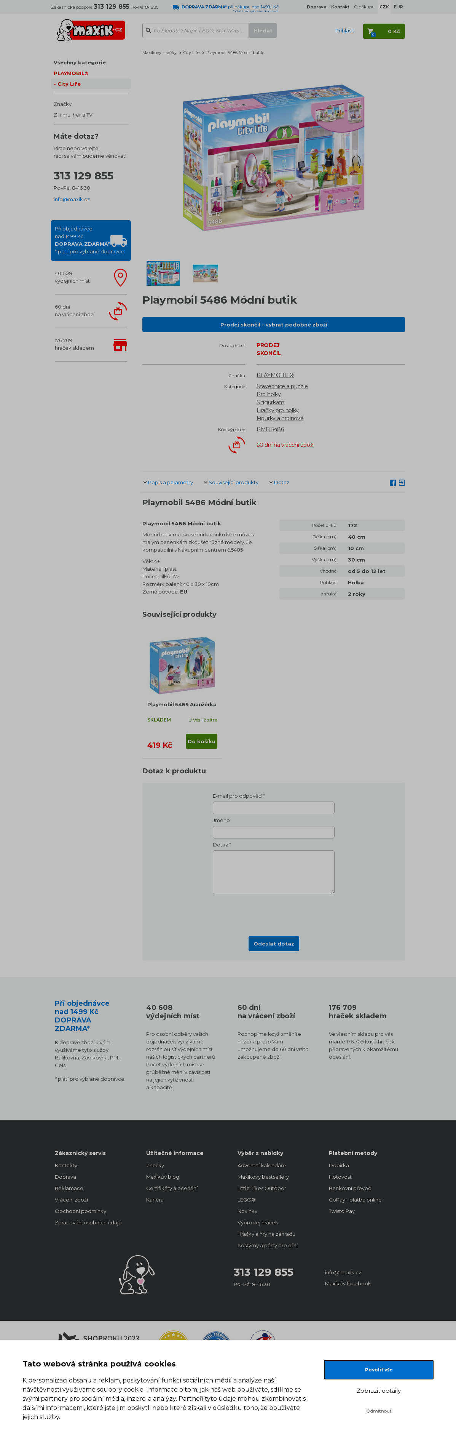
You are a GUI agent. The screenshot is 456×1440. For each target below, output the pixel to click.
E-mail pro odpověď (237, 796)
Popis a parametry (170, 482)
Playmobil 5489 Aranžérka (181, 704)
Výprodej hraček (258, 1222)
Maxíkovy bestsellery (263, 1177)
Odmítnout (379, 1411)
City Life (69, 84)
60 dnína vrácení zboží (74, 310)
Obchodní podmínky (80, 1211)
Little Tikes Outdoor (262, 1188)
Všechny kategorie (80, 62)
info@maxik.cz (72, 199)
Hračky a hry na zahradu (266, 1234)
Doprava (65, 1177)
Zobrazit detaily (379, 1390)
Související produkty (233, 482)
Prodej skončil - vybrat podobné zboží (273, 325)
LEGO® (247, 1200)
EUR (398, 7)
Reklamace (69, 1188)
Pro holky (269, 394)
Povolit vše (379, 1370)
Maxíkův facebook (348, 1283)
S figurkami (271, 402)
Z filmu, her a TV (73, 115)
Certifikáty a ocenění (172, 1188)
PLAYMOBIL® (71, 73)
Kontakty (66, 1165)
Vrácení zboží (71, 1200)
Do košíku (201, 741)
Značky (63, 104)
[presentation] (274, 913)
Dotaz (281, 482)
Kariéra (155, 1200)
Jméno (221, 820)
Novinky (247, 1211)
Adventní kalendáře (262, 1165)
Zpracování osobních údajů (88, 1222)
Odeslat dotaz (274, 944)
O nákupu (364, 7)
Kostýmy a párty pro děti (268, 1245)
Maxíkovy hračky (159, 52)
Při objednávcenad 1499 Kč (89, 240)
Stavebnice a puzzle (282, 386)
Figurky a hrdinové (280, 418)
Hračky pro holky (278, 410)
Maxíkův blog (162, 1177)
